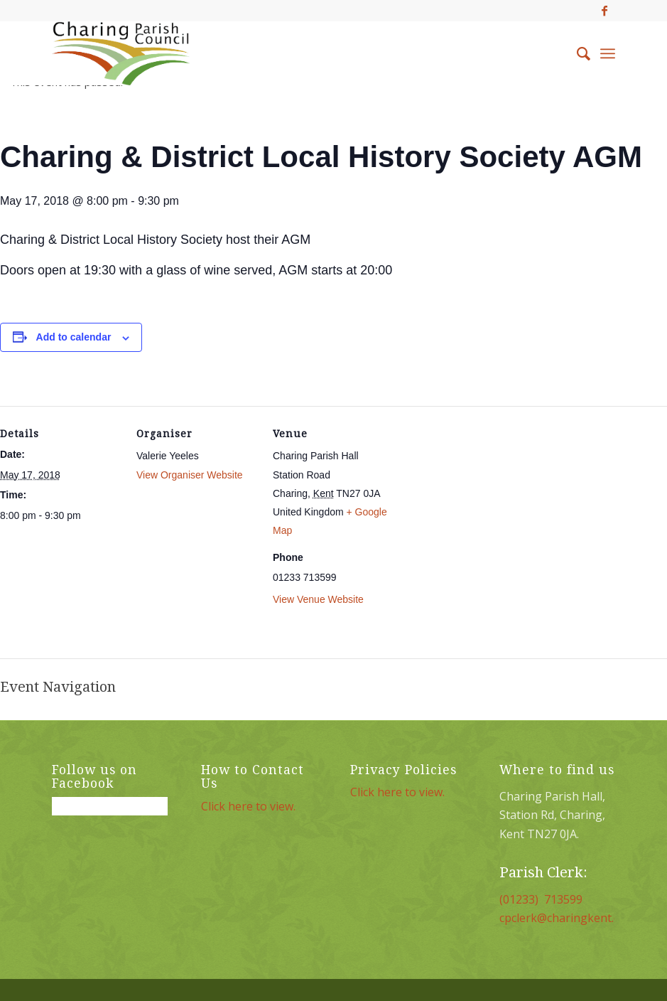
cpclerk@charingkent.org (566, 918)
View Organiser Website (189, 475)
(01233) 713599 (540, 899)
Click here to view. (248, 806)
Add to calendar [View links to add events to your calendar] (74, 337)
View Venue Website (318, 599)
